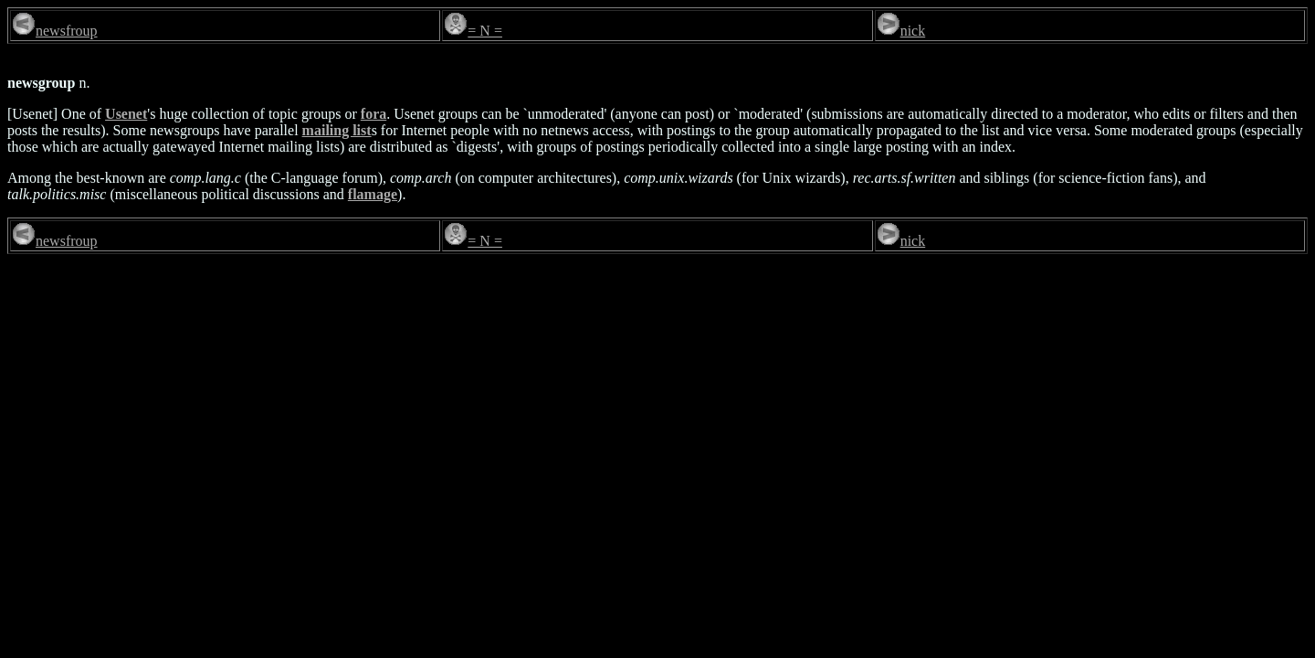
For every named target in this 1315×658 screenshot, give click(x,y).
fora (373, 114)
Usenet (126, 114)
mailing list (337, 130)
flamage (372, 194)
